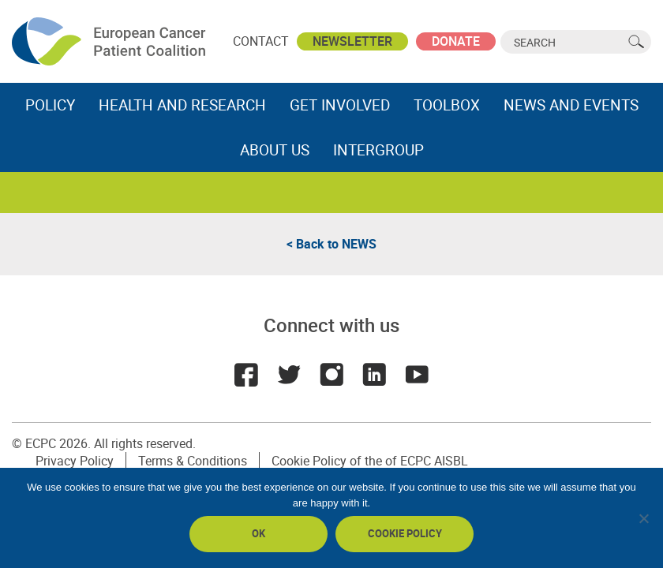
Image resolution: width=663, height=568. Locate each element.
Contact (261, 41)
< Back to (331, 243)
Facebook (246, 375)
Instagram (331, 375)
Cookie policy (405, 533)
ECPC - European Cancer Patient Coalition (110, 41)
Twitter (289, 375)
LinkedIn (374, 375)
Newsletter (352, 41)
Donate (456, 41)
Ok (258, 533)
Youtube (417, 375)
